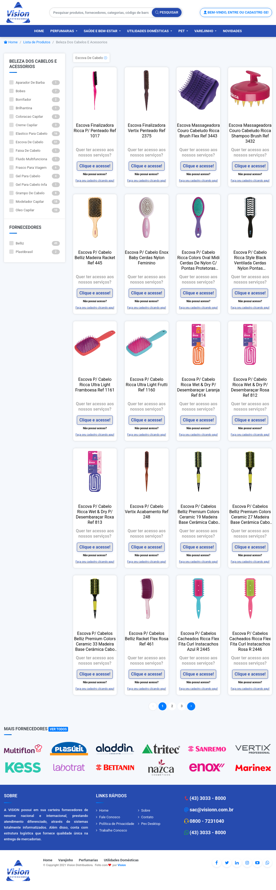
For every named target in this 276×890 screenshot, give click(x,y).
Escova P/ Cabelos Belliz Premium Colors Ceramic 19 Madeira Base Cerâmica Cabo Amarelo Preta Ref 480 (198, 514)
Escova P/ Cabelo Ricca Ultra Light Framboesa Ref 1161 (95, 385)
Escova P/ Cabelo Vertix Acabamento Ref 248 (147, 512)
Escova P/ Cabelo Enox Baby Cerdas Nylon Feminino (146, 257)
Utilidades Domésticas (148, 31)
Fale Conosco (109, 817)
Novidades (232, 31)
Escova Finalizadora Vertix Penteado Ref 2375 (147, 130)
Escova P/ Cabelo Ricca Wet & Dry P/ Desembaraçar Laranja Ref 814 (198, 387)
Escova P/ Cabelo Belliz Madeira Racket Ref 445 (95, 257)
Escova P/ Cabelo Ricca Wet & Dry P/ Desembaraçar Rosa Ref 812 (250, 387)
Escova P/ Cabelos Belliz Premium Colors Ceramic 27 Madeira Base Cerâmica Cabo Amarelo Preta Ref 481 (250, 514)
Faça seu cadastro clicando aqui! (95, 180)
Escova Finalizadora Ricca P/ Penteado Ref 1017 (95, 130)
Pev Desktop (150, 824)
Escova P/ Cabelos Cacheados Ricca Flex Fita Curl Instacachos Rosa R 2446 (250, 641)
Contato (147, 817)
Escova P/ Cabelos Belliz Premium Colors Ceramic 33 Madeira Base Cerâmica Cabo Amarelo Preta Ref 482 (95, 641)
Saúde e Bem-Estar (101, 31)
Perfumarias (62, 31)
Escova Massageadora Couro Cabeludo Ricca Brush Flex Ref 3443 (198, 130)
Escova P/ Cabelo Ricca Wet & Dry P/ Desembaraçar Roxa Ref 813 (95, 514)
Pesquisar (166, 12)
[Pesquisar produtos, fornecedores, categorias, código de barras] (101, 12)
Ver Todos (58, 729)
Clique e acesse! (94, 165)
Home (39, 31)
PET (182, 31)
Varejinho (204, 31)
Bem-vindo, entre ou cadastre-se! (236, 12)
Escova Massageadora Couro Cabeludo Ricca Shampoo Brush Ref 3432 (250, 133)
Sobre (145, 810)
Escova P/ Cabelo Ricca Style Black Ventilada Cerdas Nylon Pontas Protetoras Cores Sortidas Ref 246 (250, 260)
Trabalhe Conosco (113, 830)
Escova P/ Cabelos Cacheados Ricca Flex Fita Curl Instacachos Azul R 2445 (198, 641)
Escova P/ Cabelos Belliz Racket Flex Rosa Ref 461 (147, 639)
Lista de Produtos (37, 42)
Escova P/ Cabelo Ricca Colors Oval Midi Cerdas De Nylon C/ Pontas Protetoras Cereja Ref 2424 (198, 260)
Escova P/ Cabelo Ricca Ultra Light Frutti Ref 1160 (147, 385)
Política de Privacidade (116, 824)
